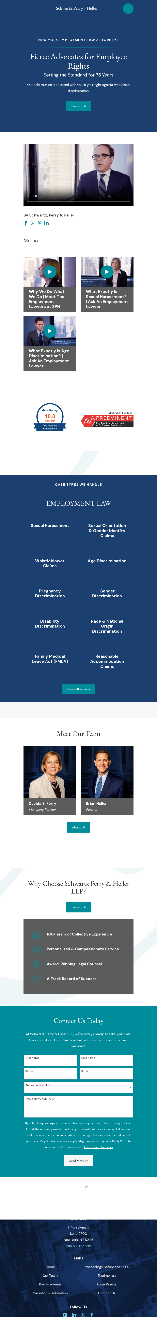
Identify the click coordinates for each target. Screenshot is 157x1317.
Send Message (78, 1160)
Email (84, 1071)
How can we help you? (40, 1098)
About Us (78, 827)
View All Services (78, 689)
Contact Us (78, 106)
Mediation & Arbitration (50, 1293)
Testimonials (107, 1275)
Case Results (107, 1284)
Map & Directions (78, 1246)
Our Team (50, 1275)
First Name (32, 1058)
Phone (29, 1071)
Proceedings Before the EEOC (107, 1267)
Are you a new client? (39, 1085)
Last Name (88, 1058)
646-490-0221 (79, 1205)
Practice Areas (50, 1284)
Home (50, 1267)
